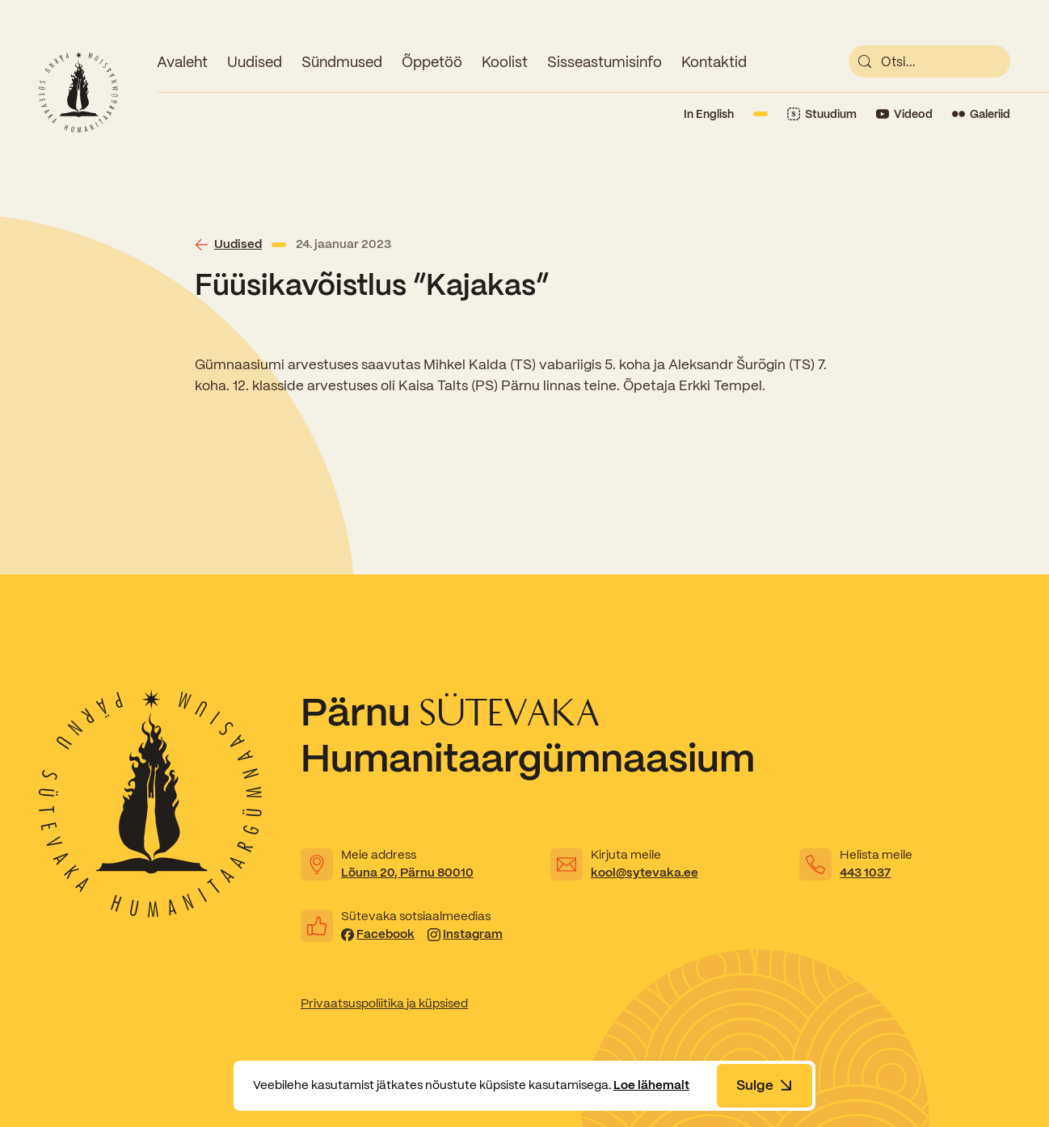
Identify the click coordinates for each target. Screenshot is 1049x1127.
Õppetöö (432, 62)
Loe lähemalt (651, 1085)
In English (709, 114)
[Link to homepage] (78, 92)
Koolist (505, 62)
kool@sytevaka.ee (644, 872)
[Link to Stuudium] (822, 114)
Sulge (764, 1085)
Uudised (254, 62)
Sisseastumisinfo (604, 62)
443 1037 (865, 872)
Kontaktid (714, 62)
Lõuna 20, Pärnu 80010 (407, 872)
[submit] (865, 61)
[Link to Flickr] (981, 114)
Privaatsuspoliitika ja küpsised (384, 1003)
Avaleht (182, 62)
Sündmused (341, 62)
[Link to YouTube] (904, 114)
